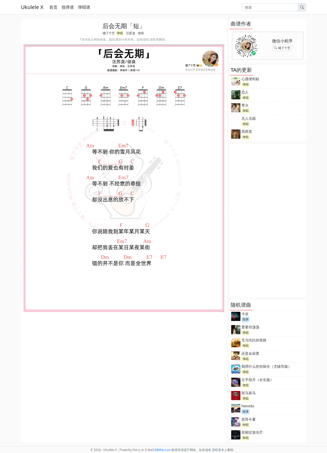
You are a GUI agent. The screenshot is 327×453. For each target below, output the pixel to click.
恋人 (245, 92)
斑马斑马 (248, 392)
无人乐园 (248, 118)
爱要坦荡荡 (250, 327)
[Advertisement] (267, 220)
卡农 (245, 313)
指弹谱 (68, 7)
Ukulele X (32, 7)
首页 (53, 7)
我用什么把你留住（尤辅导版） (266, 366)
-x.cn (163, 450)
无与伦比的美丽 (253, 340)
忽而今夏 (248, 419)
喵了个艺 (109, 33)
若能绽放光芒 (252, 432)
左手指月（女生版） (257, 379)
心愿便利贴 (250, 78)
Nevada (247, 405)
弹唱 (120, 33)
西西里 (246, 131)
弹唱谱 (84, 7)
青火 (245, 105)
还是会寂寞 (250, 353)
